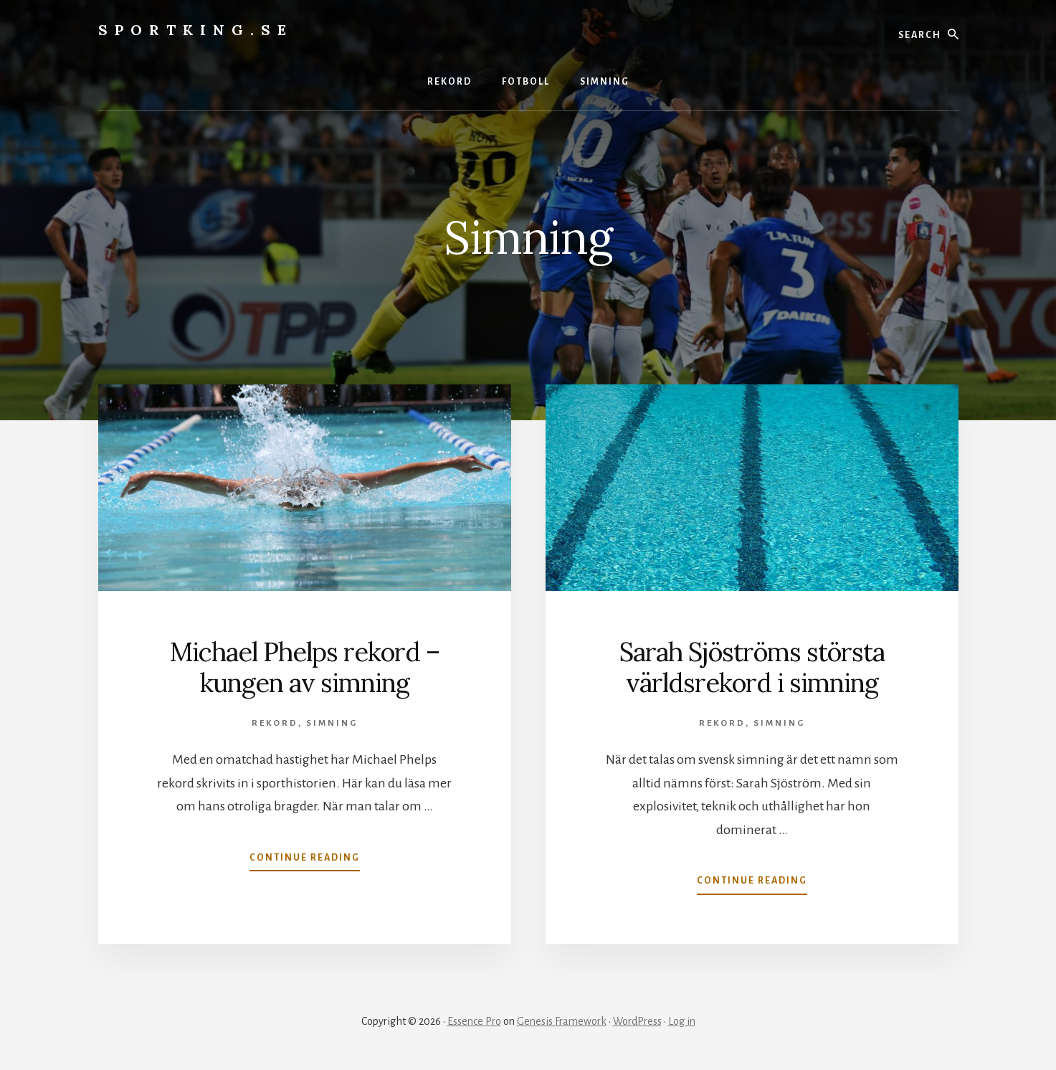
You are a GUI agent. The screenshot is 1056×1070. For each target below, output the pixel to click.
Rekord (275, 723)
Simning (332, 723)
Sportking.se (195, 30)
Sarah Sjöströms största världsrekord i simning (752, 667)
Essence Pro (474, 1021)
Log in (681, 1021)
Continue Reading (304, 860)
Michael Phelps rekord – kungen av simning (304, 667)
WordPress (637, 1021)
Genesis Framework (562, 1021)
